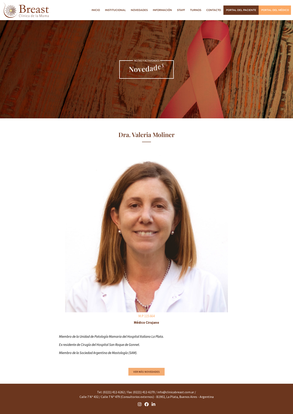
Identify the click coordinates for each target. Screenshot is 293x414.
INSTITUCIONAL (115, 10)
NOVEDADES (139, 10)
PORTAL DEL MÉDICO (275, 10)
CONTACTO (213, 10)
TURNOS (195, 10)
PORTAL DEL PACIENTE (241, 10)
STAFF (181, 10)
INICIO (96, 10)
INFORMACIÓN (162, 10)
